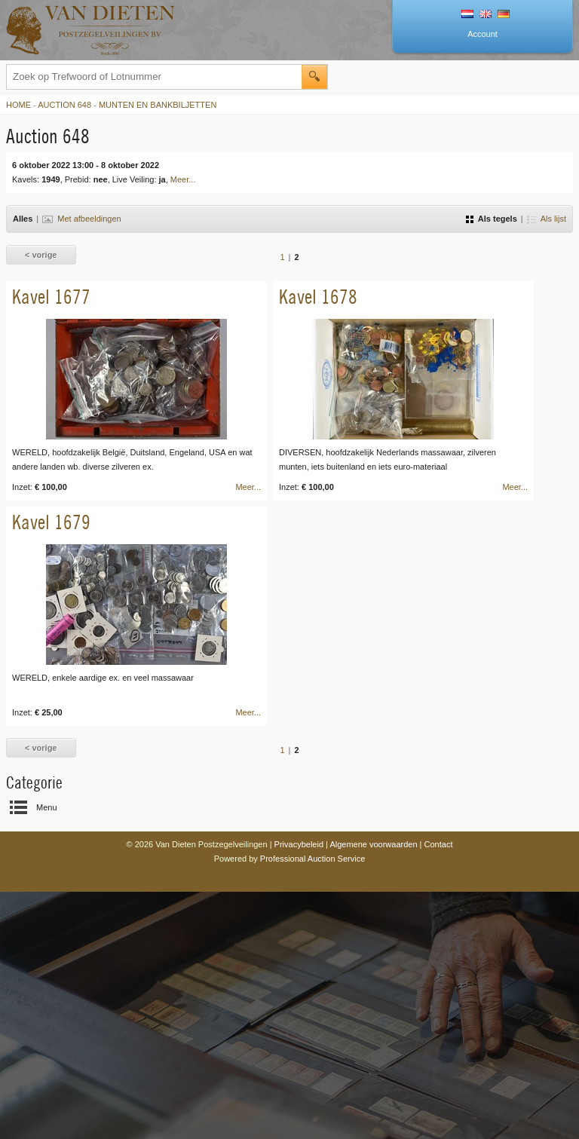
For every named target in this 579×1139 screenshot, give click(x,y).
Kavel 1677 (51, 296)
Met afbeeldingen (81, 218)
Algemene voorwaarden (373, 844)
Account (482, 33)
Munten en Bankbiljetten (157, 104)
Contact (438, 844)
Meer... (183, 179)
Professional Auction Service (312, 858)
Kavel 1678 (318, 296)
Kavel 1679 (51, 522)
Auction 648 (64, 104)
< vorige (41, 254)
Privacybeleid (298, 844)
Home (18, 104)
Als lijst (546, 218)
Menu (46, 807)
